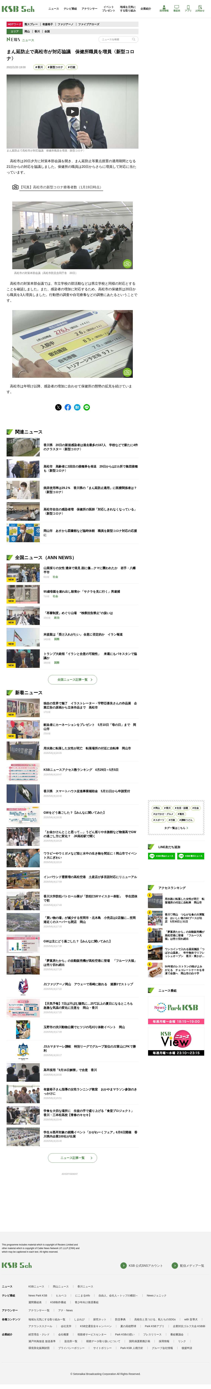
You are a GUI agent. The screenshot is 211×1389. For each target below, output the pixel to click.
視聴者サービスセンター (91, 1334)
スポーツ (159, 820)
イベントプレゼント (108, 8)
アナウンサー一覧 (39, 1310)
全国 (47, 31)
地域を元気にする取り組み (128, 8)
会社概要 (63, 1334)
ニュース (53, 8)
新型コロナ (56, 67)
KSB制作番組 (58, 1302)
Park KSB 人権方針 (131, 1347)
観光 (182, 814)
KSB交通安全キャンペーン (96, 1326)
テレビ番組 (70, 8)
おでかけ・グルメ (164, 814)
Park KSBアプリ (154, 1326)
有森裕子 (47, 24)
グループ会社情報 (162, 1347)
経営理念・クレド (39, 1334)
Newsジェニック (157, 1295)
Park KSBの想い (125, 1334)
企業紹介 (146, 8)
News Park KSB (37, 1295)
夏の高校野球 (128, 1326)
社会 (196, 808)
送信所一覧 (70, 1341)
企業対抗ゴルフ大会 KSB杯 (189, 1326)
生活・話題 (182, 808)
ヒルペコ (61, 1295)
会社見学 (66, 1326)
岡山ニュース (61, 1286)
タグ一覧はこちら (174, 827)
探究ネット (99, 1319)
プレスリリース (152, 1334)
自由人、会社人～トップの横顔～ (118, 1295)
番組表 (176, 8)
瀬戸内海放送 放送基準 (42, 1341)
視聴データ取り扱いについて (103, 1341)
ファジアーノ (66, 24)
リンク (182, 1341)
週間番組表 (35, 1302)
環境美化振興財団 (39, 1347)
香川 (37, 31)
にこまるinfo (82, 1295)
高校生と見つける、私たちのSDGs (155, 1319)
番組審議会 (176, 1334)
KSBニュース (36, 1286)
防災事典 (120, 1319)
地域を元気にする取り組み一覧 (46, 1319)
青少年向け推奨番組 (87, 1302)
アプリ (188, 8)
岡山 (27, 31)
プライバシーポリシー (71, 1347)
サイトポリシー (102, 1347)
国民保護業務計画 (139, 1341)
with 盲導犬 (191, 1319)
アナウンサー (89, 8)
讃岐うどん (187, 820)
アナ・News (65, 1310)
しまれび (79, 1319)
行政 (72, 67)
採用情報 (164, 8)
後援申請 (187, 1347)
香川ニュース (85, 1286)
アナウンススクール (40, 1326)
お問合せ (199, 8)
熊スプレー (31, 24)
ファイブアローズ (88, 24)
